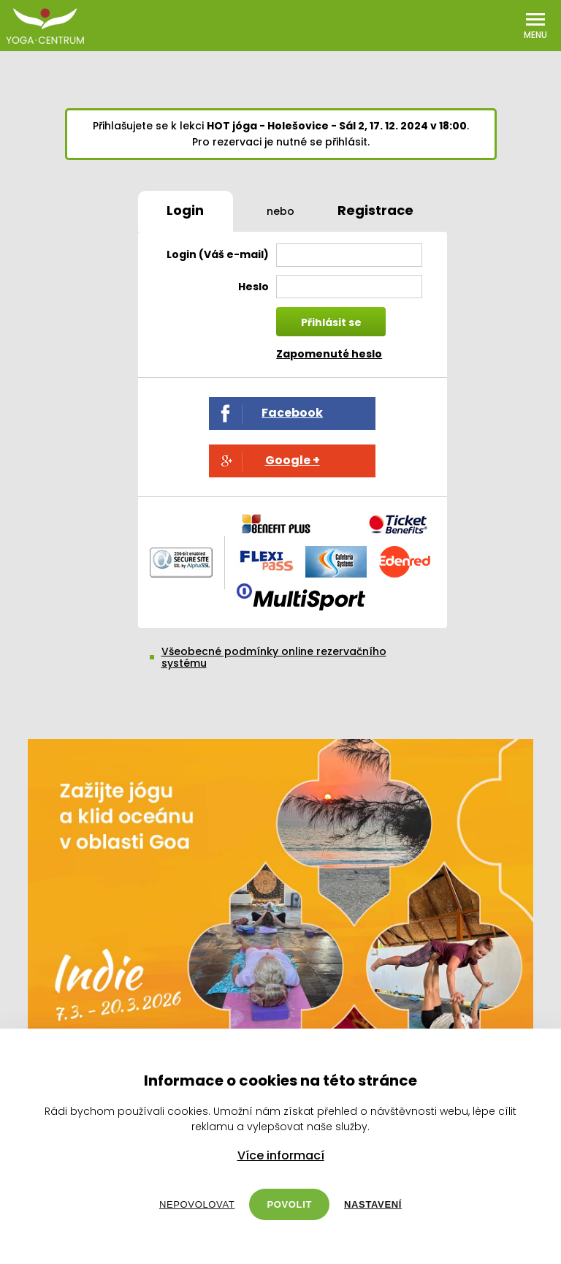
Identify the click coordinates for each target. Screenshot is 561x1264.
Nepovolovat (196, 1204)
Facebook (292, 412)
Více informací (280, 1155)
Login (185, 210)
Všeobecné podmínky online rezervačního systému (273, 657)
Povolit (289, 1204)
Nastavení (373, 1204)
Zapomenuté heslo (329, 354)
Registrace (375, 210)
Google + (292, 460)
